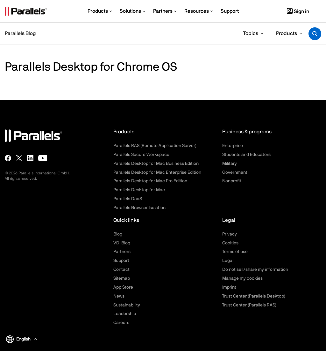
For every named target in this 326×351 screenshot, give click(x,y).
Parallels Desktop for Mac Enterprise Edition (157, 172)
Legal (227, 260)
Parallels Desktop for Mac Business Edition (156, 163)
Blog (117, 234)
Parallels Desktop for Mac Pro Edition (150, 181)
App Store (123, 287)
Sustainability (126, 305)
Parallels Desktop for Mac (139, 190)
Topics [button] (250, 33)
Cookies (230, 243)
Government (234, 172)
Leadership (124, 314)
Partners (122, 251)
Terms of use (235, 251)
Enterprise (232, 146)
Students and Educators (246, 154)
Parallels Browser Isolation (139, 208)
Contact (121, 269)
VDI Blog (121, 243)
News (118, 296)
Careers (121, 322)
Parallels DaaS (127, 199)
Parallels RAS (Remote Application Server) (154, 146)
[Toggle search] (314, 33)
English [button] (18, 339)
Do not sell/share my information (255, 269)
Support (121, 260)
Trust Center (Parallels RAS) (249, 305)
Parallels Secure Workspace (141, 154)
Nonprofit (231, 181)
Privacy (229, 234)
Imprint (229, 287)
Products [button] (286, 33)
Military (229, 163)
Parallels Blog (20, 33)
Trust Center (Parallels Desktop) (253, 296)
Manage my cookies (242, 278)
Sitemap (121, 278)
